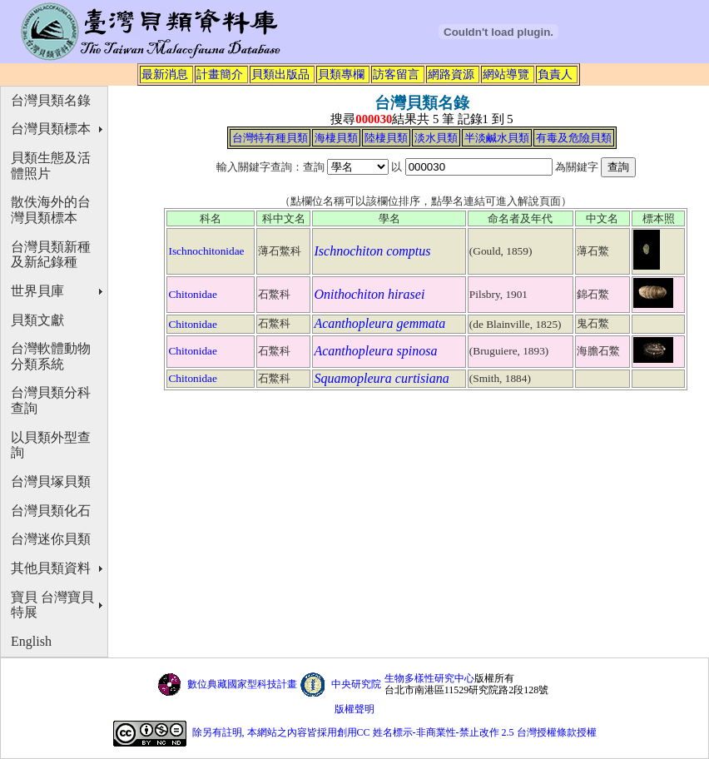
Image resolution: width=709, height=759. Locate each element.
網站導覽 (506, 74)
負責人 (555, 74)
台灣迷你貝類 (51, 539)
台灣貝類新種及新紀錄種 (51, 255)
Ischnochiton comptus (372, 251)
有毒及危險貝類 (574, 137)
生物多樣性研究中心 (429, 678)
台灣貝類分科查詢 (51, 400)
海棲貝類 (336, 137)
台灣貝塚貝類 (51, 481)
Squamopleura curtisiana (381, 378)
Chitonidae (192, 294)
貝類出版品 (280, 74)
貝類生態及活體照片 (51, 166)
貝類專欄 (341, 74)
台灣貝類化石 (51, 511)
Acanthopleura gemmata (379, 323)
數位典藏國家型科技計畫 (242, 684)
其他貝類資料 (51, 568)
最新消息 (164, 74)
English (31, 641)
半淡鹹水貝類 (496, 137)
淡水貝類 (436, 137)
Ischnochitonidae (206, 251)
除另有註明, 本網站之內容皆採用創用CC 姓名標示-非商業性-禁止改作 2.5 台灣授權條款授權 (394, 732)
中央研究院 (356, 684)
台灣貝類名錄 (51, 100)
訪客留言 (396, 74)
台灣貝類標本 (51, 129)
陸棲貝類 (386, 137)
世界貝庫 (37, 291)
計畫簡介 (219, 74)
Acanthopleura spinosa (375, 351)
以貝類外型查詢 (51, 445)
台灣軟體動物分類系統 (51, 356)
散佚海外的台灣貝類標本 (51, 210)
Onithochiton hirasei (369, 294)
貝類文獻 (37, 320)
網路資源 (451, 74)
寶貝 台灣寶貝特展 (52, 605)
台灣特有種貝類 (270, 137)
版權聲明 (354, 709)
